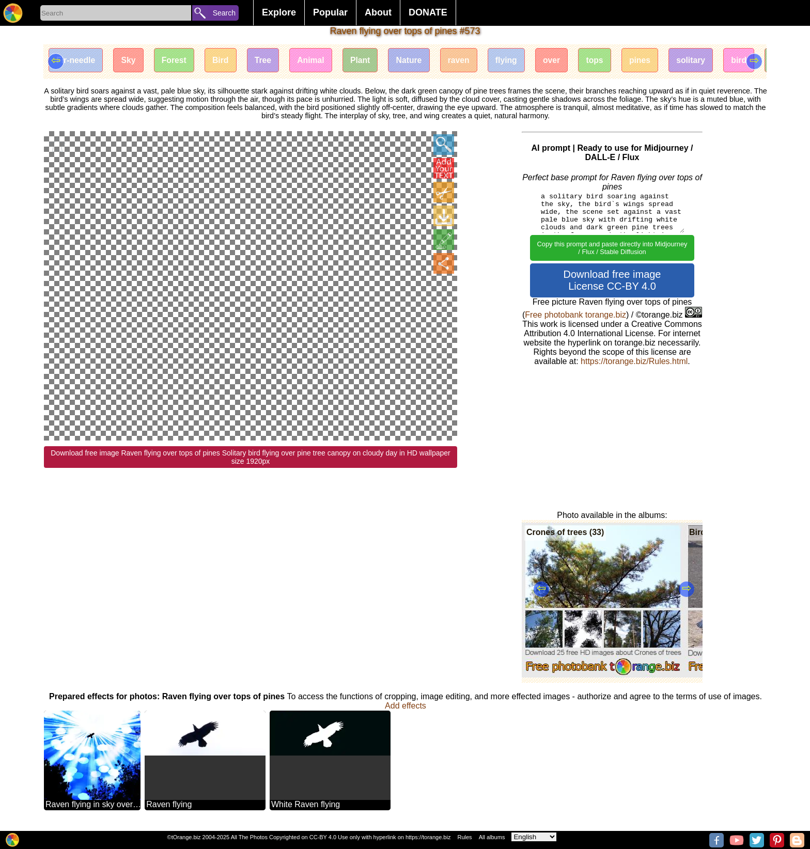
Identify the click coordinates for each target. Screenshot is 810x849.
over (565, 60)
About (378, 12)
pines (656, 60)
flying (519, 60)
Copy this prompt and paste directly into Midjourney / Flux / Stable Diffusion (612, 248)
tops (609, 60)
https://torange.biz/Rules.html (634, 361)
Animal (318, 60)
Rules (464, 837)
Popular (330, 12)
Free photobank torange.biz (575, 314)
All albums (492, 837)
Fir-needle (76, 60)
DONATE (428, 12)
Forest (177, 60)
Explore (279, 12)
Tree (268, 60)
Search (224, 13)
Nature (419, 60)
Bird (225, 60)
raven (470, 60)
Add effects (405, 705)
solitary (708, 60)
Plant (369, 60)
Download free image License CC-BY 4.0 (612, 280)
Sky (130, 60)
